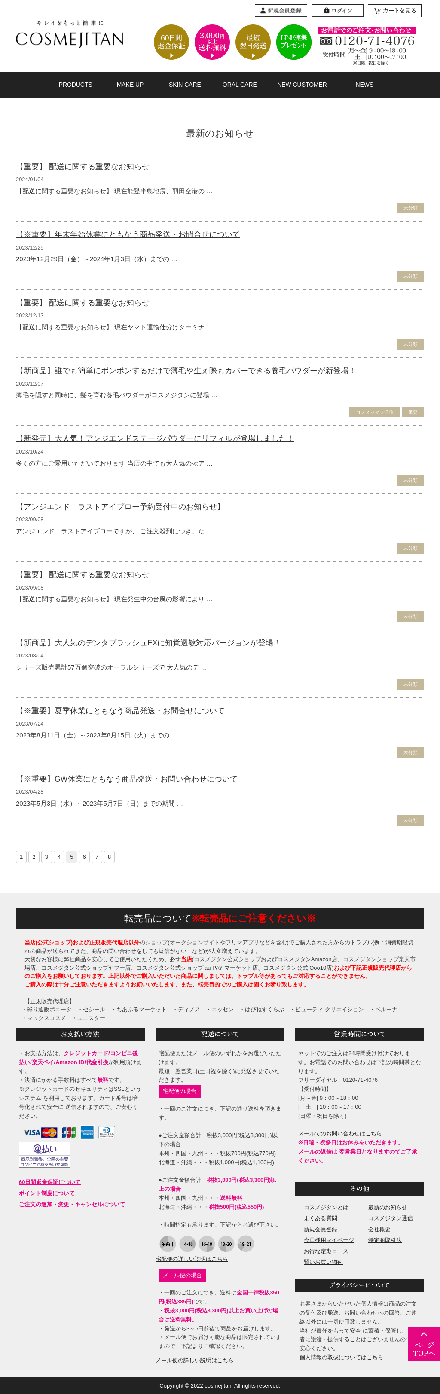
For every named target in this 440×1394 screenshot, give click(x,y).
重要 (413, 412)
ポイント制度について (47, 1193)
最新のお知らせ (387, 1207)
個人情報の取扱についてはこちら (341, 1357)
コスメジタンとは (326, 1207)
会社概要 (379, 1229)
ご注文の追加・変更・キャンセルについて (72, 1204)
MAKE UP (130, 84)
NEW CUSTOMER (302, 84)
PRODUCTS (75, 84)
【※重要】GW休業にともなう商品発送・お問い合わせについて (127, 779)
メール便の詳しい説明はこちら (195, 1360)
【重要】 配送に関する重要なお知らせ (83, 166)
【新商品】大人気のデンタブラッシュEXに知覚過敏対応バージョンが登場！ (148, 643)
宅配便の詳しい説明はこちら (192, 1259)
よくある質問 (320, 1218)
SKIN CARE (185, 84)
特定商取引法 (385, 1240)
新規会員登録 (320, 1229)
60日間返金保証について (50, 1182)
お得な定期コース (326, 1251)
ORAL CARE (240, 84)
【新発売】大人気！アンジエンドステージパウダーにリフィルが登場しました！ (155, 438)
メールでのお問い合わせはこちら (340, 1133)
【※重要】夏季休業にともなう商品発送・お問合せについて (120, 710)
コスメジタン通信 (375, 412)
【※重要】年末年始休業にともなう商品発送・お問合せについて (128, 234)
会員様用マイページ (329, 1240)
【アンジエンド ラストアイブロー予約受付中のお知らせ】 (120, 506)
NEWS (364, 84)
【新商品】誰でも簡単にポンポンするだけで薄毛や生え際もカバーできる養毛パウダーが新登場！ (186, 370)
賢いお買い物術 (323, 1262)
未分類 (410, 207)
